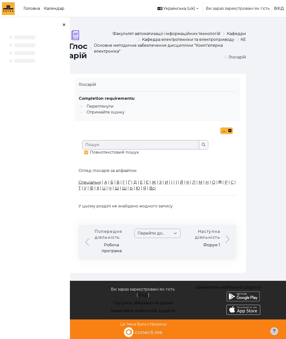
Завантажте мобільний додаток (142, 310)
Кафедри (257, 33)
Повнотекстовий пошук (135, 152)
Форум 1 (232, 245)
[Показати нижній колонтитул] (274, 331)
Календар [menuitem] (54, 8)
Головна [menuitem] (32, 8)
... (248, 131)
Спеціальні (110, 182)
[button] (178, 8)
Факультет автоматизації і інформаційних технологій (187, 33)
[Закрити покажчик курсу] (64, 25)
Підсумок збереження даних (143, 303)
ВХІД (279, 8)
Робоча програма (132, 248)
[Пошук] (161, 144)
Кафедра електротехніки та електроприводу (209, 39)
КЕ (264, 39)
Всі (173, 188)
